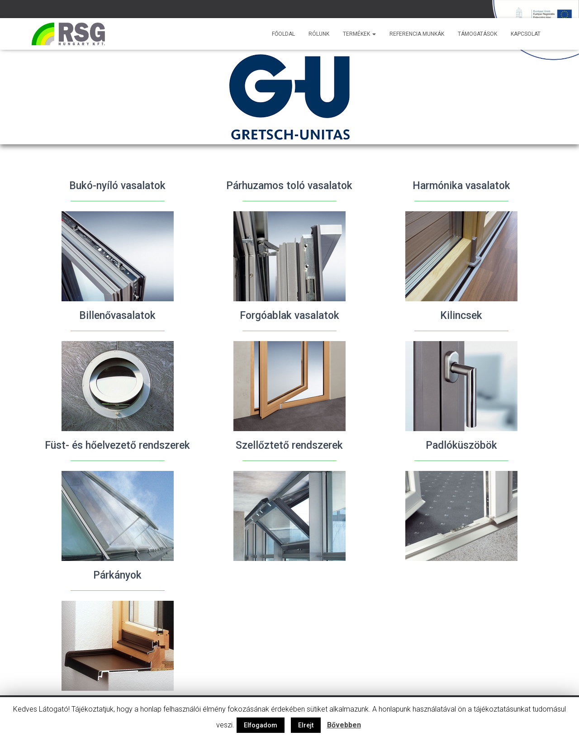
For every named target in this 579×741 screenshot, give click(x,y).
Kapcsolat (526, 34)
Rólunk (318, 34)
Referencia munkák (416, 34)
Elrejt (305, 725)
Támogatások (477, 34)
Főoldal (283, 34)
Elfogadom (260, 725)
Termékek (359, 34)
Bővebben (344, 725)
